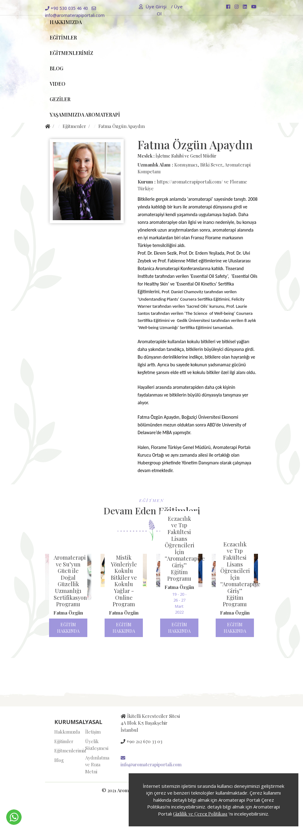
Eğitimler (63, 741)
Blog (59, 760)
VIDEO (57, 83)
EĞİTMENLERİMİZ (71, 53)
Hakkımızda (65, 732)
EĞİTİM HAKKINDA (68, 628)
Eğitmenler (74, 126)
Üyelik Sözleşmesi (96, 744)
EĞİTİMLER (63, 37)
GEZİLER (60, 99)
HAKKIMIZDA (66, 22)
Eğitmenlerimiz (65, 750)
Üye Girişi (153, 6)
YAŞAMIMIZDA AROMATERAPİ (85, 114)
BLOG (56, 68)
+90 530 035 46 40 (66, 8)
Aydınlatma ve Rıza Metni (96, 765)
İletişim (93, 732)
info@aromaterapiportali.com (151, 761)
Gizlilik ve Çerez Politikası (200, 814)
